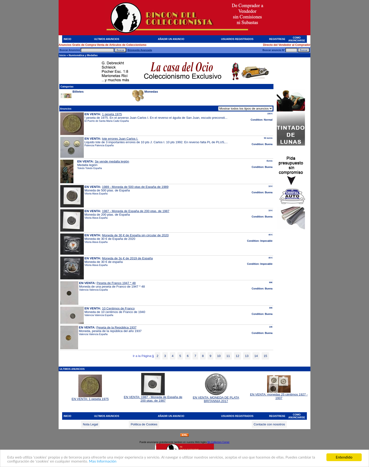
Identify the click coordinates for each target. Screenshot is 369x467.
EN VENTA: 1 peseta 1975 (90, 397)
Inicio (62, 55)
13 (247, 356)
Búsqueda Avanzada (140, 50)
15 (265, 356)
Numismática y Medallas (83, 55)
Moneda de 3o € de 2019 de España (127, 258)
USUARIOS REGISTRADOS (237, 39)
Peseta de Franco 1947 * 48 (116, 283)
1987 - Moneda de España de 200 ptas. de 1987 (135, 211)
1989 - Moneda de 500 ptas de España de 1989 (135, 187)
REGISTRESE (277, 39)
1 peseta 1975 (112, 114)
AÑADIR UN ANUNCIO (171, 39)
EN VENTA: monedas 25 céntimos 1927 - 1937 (279, 395)
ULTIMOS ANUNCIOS (106, 39)
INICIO (67, 39)
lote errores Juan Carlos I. (120, 138)
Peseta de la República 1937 (116, 327)
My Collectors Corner (218, 442)
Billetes (78, 91)
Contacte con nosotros (269, 424)
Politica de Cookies (144, 424)
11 (228, 356)
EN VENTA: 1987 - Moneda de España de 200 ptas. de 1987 (153, 397)
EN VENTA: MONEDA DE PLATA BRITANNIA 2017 (216, 398)
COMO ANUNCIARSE (296, 39)
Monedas (151, 91)
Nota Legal (90, 424)
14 (256, 356)
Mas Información (102, 461)
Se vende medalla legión (112, 161)
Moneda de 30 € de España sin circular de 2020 (135, 235)
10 (219, 356)
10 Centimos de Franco (118, 308)
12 (237, 356)
